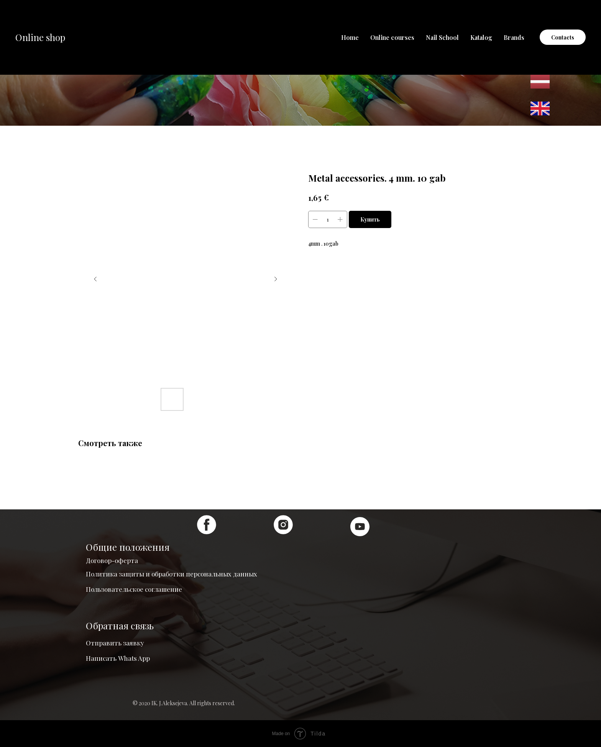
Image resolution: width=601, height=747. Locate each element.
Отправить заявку (115, 643)
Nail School (442, 37)
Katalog (481, 37)
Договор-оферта (112, 560)
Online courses (392, 37)
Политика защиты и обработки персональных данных (171, 574)
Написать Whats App (118, 658)
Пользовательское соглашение (134, 589)
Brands (514, 37)
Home (350, 37)
